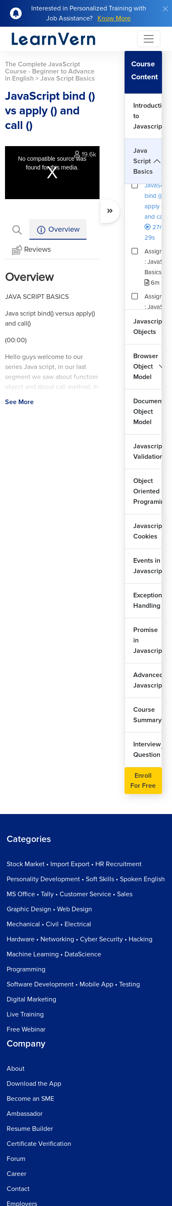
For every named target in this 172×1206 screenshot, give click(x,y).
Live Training (25, 1014)
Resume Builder (30, 1129)
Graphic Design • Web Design (49, 909)
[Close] (165, 8)
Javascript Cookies (147, 531)
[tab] (17, 229)
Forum (16, 1159)
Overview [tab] (58, 230)
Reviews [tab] (31, 250)
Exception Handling (147, 600)
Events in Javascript (147, 565)
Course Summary (147, 714)
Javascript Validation (147, 451)
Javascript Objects (147, 326)
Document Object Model (147, 411)
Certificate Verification (39, 1144)
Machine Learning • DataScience (54, 954)
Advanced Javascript (147, 680)
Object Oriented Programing (147, 491)
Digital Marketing (31, 999)
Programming (26, 969)
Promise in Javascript (147, 640)
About (16, 1068)
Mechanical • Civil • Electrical (49, 924)
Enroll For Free (143, 780)
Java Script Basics (143, 161)
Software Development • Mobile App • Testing (73, 984)
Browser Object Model (145, 366)
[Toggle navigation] (148, 38)
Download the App (34, 1084)
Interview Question (147, 749)
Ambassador (24, 1114)
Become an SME (30, 1099)
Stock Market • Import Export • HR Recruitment (74, 864)
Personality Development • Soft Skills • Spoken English (86, 879)
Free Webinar (26, 1029)
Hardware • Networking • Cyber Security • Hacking (79, 939)
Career (16, 1174)
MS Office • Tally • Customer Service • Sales (69, 894)
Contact (18, 1189)
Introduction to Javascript (147, 116)
